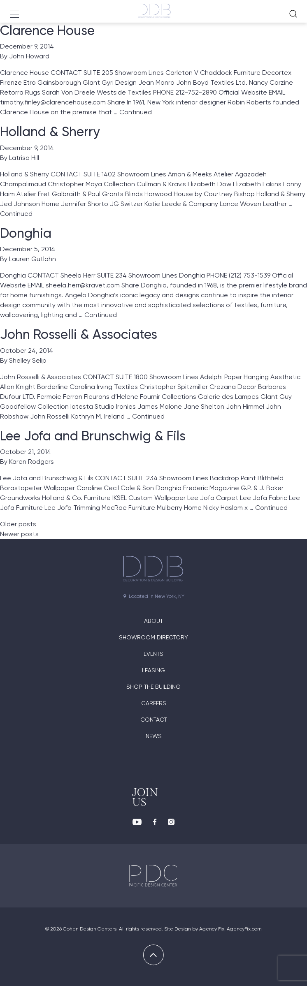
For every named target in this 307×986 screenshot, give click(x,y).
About (153, 621)
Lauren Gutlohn (32, 259)
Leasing (153, 670)
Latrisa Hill (24, 158)
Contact (153, 719)
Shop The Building (153, 686)
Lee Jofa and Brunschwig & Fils (93, 436)
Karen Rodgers (31, 461)
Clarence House (47, 30)
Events (153, 653)
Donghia (25, 233)
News (154, 736)
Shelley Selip (28, 360)
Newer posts (19, 534)
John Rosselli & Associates (78, 334)
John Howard (29, 56)
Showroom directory (153, 637)
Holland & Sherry (50, 131)
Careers (153, 703)
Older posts (18, 524)
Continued (135, 112)
